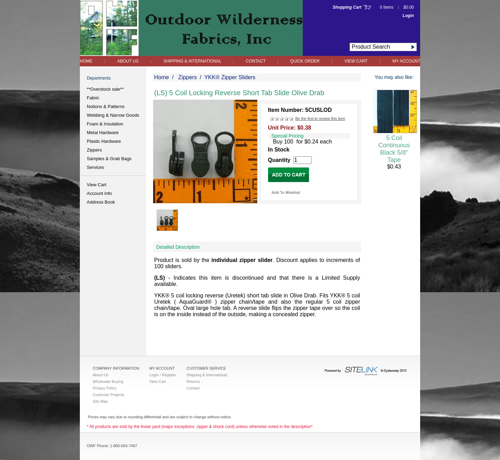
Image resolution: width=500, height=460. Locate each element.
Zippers (94, 150)
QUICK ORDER (305, 61)
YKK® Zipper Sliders (230, 77)
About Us (128, 61)
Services (95, 167)
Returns (193, 381)
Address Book (101, 202)
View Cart (355, 61)
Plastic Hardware (104, 141)
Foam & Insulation (105, 123)
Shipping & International (193, 61)
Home (86, 61)
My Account (406, 61)
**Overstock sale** (105, 89)
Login (408, 15)
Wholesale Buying (108, 381)
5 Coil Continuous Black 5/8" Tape (394, 148)
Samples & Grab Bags (109, 158)
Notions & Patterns (105, 106)
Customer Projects (108, 395)
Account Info (99, 193)
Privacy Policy (104, 388)
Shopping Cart (347, 7)
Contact (256, 61)
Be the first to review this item (320, 118)
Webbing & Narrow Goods (113, 115)
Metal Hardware (103, 132)
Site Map (100, 401)
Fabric (93, 97)
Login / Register (162, 375)
